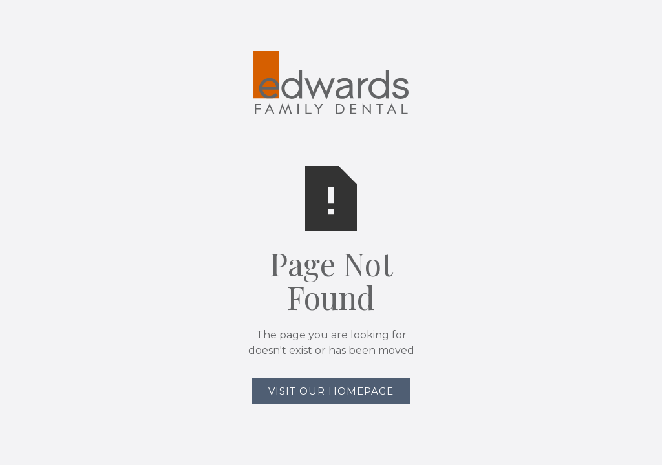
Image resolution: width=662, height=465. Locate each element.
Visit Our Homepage (331, 391)
